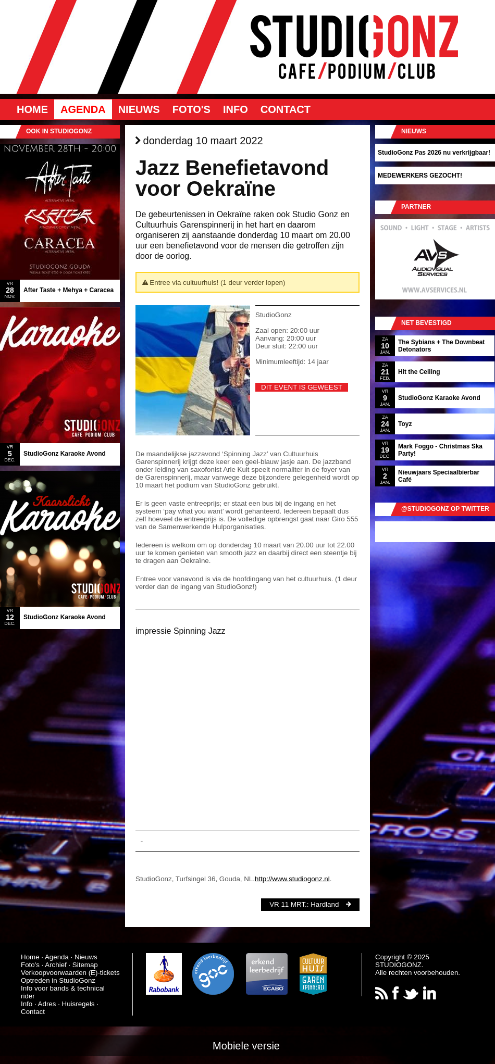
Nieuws (139, 109)
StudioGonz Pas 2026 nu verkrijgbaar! (434, 152)
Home (32, 109)
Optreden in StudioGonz (58, 980)
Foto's (191, 109)
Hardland (325, 904)
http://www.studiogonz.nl (292, 879)
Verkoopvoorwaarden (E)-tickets (70, 973)
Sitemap (85, 965)
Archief (55, 965)
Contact (286, 109)
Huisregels (78, 1004)
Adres (47, 1004)
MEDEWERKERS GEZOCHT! (420, 175)
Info (235, 109)
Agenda (83, 109)
